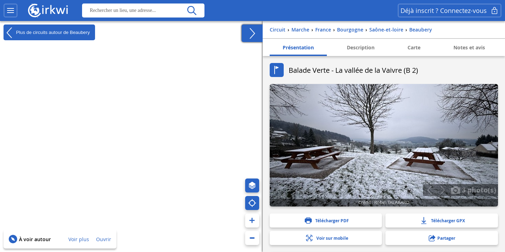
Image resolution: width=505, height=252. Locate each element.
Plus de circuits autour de (47, 32)
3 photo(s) (473, 190)
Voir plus (78, 239)
